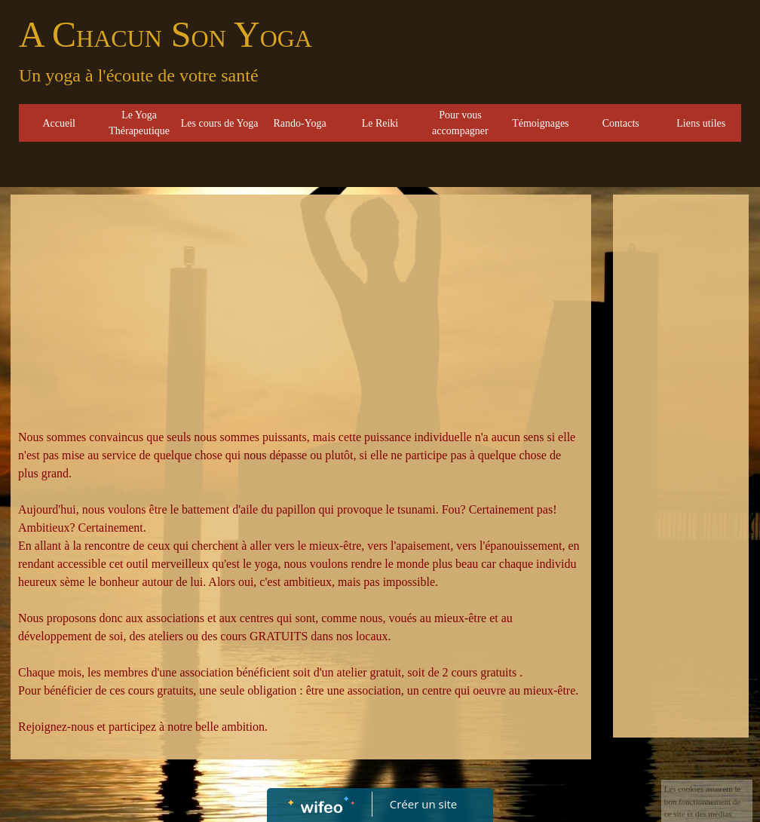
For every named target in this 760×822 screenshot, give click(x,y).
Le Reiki (380, 123)
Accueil (58, 123)
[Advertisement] (301, 315)
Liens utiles (700, 123)
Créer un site (423, 803)
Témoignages (540, 123)
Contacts (620, 123)
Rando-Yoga (299, 123)
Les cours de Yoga (220, 123)
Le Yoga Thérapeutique (139, 122)
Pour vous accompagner (460, 122)
